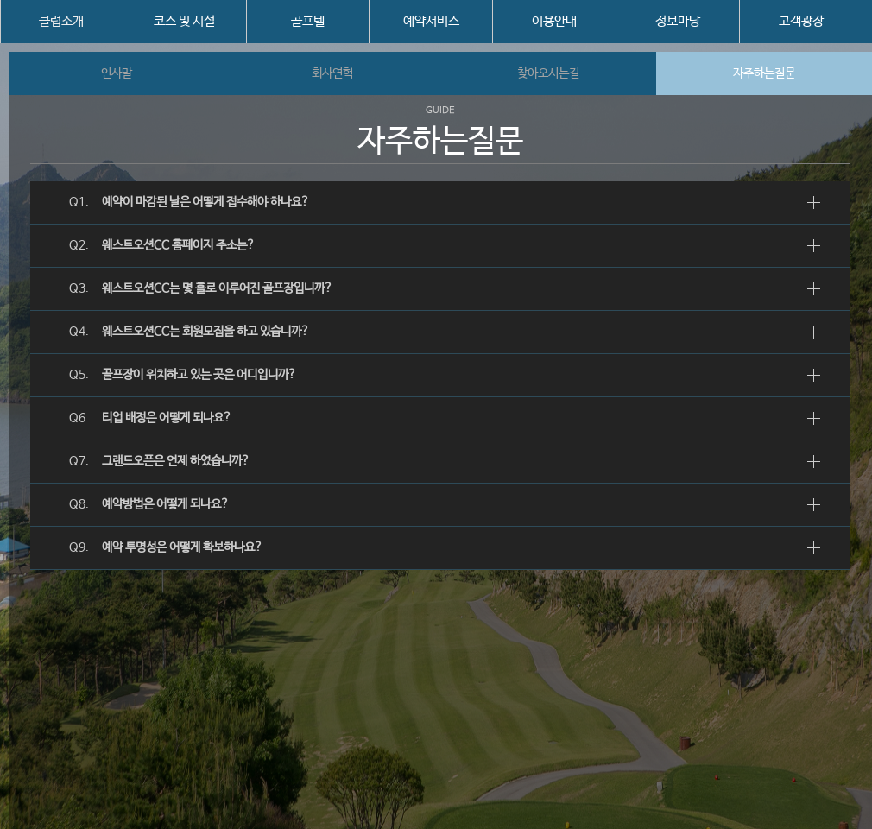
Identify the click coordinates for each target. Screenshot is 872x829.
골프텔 (308, 21)
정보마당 (677, 21)
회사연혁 (332, 73)
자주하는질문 (764, 73)
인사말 (116, 73)
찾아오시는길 (548, 73)
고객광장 (801, 21)
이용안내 (554, 21)
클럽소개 (61, 21)
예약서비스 (431, 21)
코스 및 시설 (184, 21)
